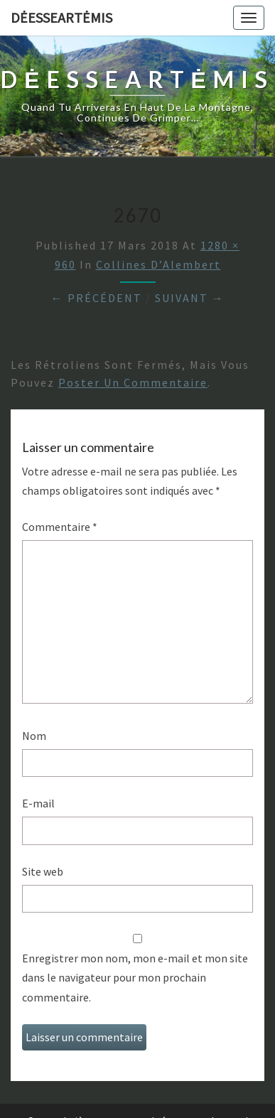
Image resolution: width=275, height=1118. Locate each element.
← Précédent (96, 298)
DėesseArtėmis (61, 17)
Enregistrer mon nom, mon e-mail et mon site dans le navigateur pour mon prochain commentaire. (135, 977)
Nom (34, 736)
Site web (42, 871)
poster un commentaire (132, 382)
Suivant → (190, 298)
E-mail (38, 803)
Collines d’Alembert (158, 264)
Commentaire (59, 527)
